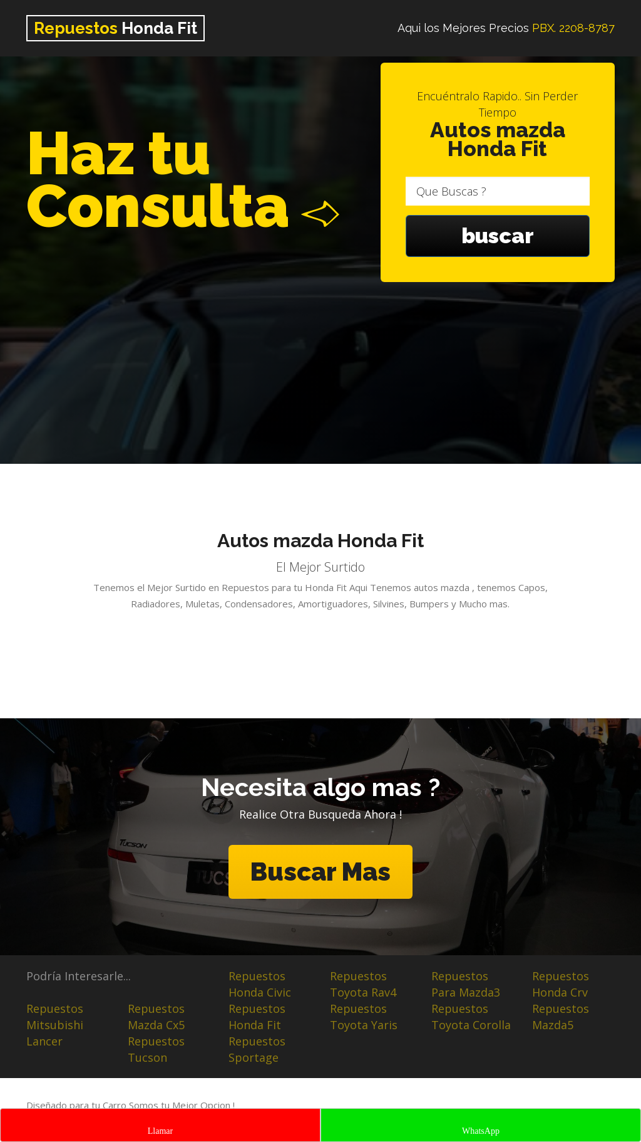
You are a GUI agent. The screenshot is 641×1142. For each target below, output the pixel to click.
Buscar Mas (320, 871)
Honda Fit (115, 28)
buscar (497, 235)
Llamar (160, 1131)
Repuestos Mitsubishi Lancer (54, 1025)
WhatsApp (481, 1131)
